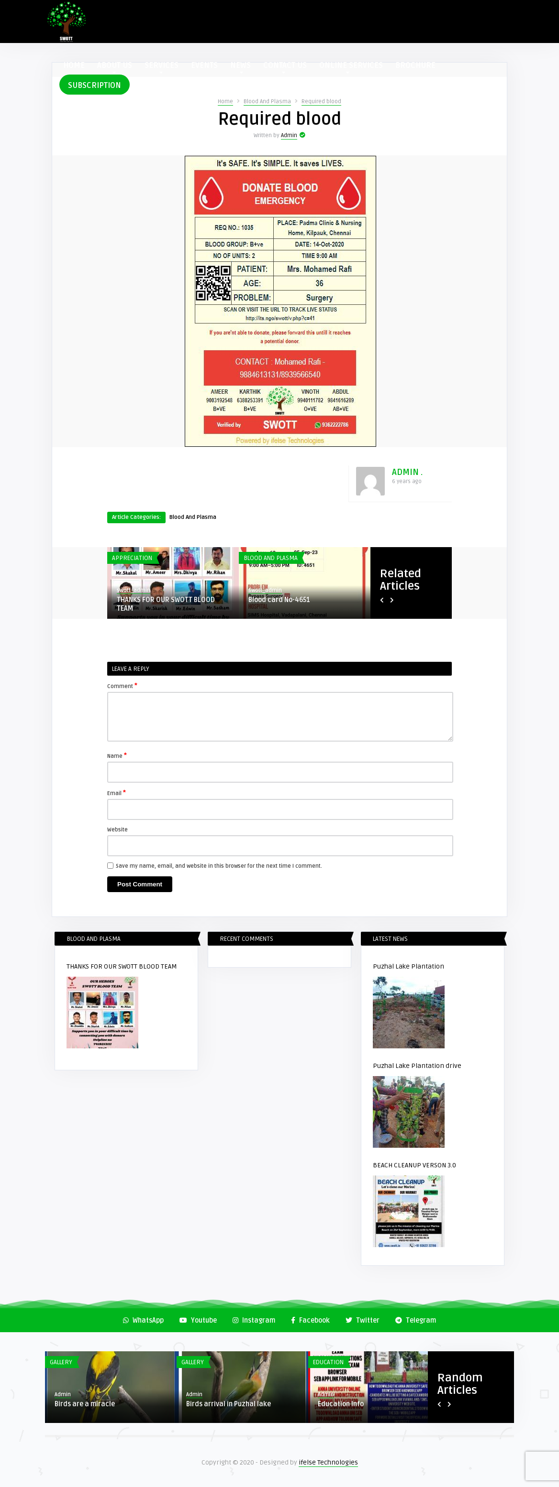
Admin (289, 135)
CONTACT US (285, 67)
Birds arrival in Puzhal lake (228, 1404)
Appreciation (132, 558)
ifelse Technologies (328, 1462)
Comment (122, 685)
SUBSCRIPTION (94, 85)
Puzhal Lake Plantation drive (417, 1066)
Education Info (341, 1404)
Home (225, 101)
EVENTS (204, 65)
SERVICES (162, 67)
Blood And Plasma (267, 101)
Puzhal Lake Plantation (408, 966)
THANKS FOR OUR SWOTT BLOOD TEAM (166, 604)
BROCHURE (415, 65)
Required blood (321, 101)
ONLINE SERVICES (351, 67)
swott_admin (133, 590)
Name (117, 755)
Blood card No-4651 (279, 600)
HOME (74, 65)
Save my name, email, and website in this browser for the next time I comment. (219, 866)
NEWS (240, 67)
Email (116, 792)
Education (328, 1362)
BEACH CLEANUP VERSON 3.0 (414, 1165)
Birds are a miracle (85, 1404)
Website (117, 830)
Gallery (61, 1362)
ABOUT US (114, 67)
